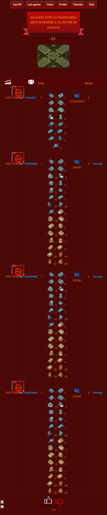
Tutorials (78, 4)
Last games (34, 4)
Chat (91, 4)
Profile (63, 4)
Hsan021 (31, 97)
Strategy (98, 163)
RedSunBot (31, 163)
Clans (50, 4)
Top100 (17, 4)
